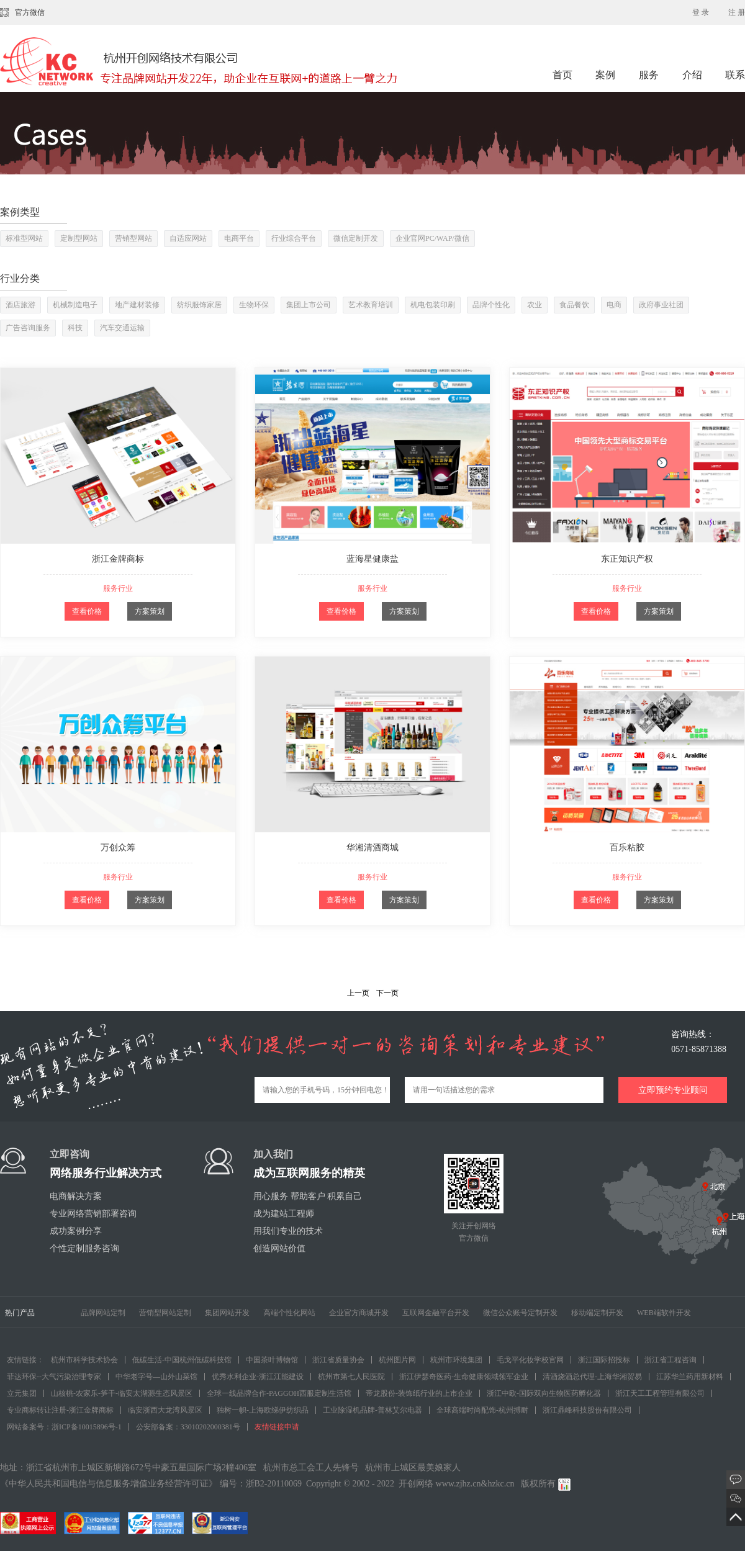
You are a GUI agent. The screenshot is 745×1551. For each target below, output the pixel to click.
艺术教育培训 (370, 304)
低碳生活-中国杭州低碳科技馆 (182, 1359)
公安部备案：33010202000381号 (188, 1427)
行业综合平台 (293, 238)
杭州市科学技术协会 (84, 1359)
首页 (562, 75)
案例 (606, 75)
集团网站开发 (227, 1312)
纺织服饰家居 (199, 304)
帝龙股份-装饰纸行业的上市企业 (419, 1393)
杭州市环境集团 (456, 1359)
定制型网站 (78, 238)
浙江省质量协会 (338, 1359)
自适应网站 (188, 238)
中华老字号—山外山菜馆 (156, 1376)
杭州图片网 (397, 1359)
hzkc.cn (500, 1483)
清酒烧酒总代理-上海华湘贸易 (592, 1376)
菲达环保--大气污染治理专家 (54, 1376)
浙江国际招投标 (604, 1359)
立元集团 (22, 1393)
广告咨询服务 (28, 327)
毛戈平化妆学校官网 (530, 1359)
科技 (75, 327)
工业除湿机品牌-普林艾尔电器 (372, 1410)
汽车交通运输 (122, 327)
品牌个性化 (491, 304)
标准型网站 (24, 238)
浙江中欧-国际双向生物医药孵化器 (544, 1393)
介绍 (692, 75)
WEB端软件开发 (664, 1312)
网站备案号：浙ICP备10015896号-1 (64, 1427)
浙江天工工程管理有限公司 (660, 1393)
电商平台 (239, 238)
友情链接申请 (277, 1427)
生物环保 (254, 304)
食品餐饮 (574, 304)
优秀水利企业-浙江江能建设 (258, 1376)
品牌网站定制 (103, 1312)
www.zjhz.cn (458, 1483)
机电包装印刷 (432, 304)
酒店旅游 (20, 304)
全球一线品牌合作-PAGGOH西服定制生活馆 (279, 1393)
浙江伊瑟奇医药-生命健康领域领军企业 (463, 1376)
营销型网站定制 (165, 1312)
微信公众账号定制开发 (520, 1312)
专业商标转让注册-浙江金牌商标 (60, 1410)
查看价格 (87, 611)
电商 (614, 304)
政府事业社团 (661, 304)
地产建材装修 (137, 304)
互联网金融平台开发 (435, 1312)
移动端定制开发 (597, 1312)
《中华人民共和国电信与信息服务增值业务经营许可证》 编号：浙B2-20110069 (151, 1483)
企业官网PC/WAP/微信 (432, 238)
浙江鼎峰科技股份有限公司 (587, 1410)
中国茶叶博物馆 (272, 1359)
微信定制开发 (355, 238)
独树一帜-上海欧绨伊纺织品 (263, 1410)
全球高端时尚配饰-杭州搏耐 (482, 1410)
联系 (735, 75)
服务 (650, 75)
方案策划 (150, 611)
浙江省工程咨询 (670, 1359)
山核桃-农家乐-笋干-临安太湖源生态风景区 (121, 1393)
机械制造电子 (75, 304)
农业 (534, 304)
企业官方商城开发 (359, 1312)
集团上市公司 (308, 304)
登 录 (700, 12)
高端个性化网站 (289, 1312)
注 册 (736, 12)
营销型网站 (133, 238)
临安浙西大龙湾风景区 (165, 1410)
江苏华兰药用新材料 (689, 1376)
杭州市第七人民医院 (351, 1376)
